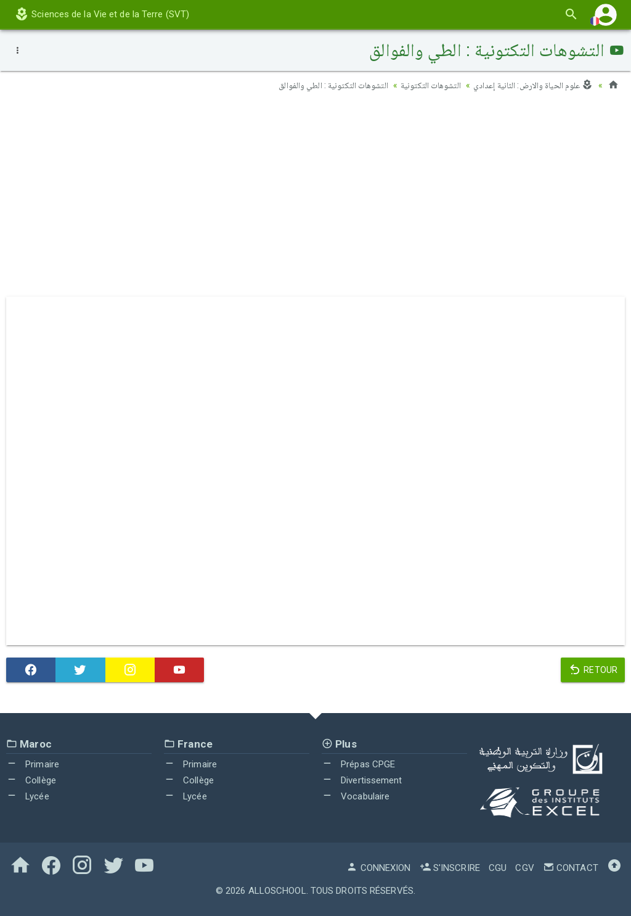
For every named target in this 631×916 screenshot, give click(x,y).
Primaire (32, 764)
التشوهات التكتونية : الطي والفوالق (332, 85)
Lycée (27, 795)
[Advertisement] (315, 198)
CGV (524, 867)
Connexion (378, 867)
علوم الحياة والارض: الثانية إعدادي (533, 85)
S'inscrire (450, 867)
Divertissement (362, 779)
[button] (606, 14)
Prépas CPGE (358, 764)
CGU (498, 867)
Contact (570, 867)
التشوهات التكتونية (430, 85)
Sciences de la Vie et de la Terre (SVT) (101, 14)
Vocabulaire (355, 795)
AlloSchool (277, 890)
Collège (31, 779)
